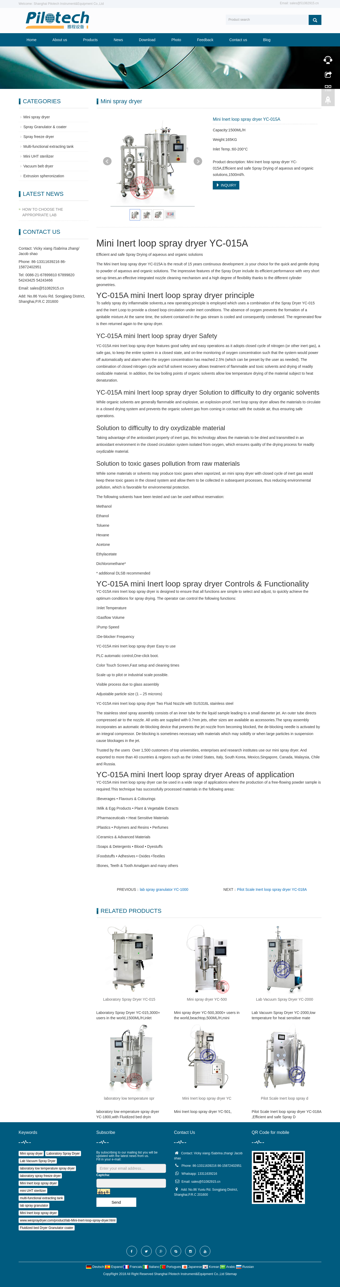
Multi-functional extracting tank (48, 146)
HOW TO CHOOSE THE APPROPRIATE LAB (42, 212)
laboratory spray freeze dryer (40, 1176)
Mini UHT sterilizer (38, 156)
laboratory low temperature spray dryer (47, 1168)
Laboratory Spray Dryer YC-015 (129, 999)
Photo (176, 40)
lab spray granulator (34, 1205)
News (118, 40)
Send (116, 1202)
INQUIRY (226, 185)
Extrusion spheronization (43, 176)
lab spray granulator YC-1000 (164, 889)
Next (198, 161)
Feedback (205, 40)
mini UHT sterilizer (33, 1191)
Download (147, 40)
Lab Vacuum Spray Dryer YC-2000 (284, 999)
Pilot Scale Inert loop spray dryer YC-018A (272, 889)
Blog (266, 40)
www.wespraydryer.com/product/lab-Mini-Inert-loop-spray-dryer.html (67, 1220)
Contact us (238, 40)
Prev (107, 161)
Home (31, 40)
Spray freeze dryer (38, 137)
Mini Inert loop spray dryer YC (206, 1098)
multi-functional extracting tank (41, 1198)
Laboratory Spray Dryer (63, 1153)
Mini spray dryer (36, 117)
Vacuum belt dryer (38, 166)
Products (90, 40)
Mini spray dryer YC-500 (207, 999)
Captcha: (103, 1175)
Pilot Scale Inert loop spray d (284, 1098)
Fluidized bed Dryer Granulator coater (46, 1228)
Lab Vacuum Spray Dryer (38, 1161)
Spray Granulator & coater (45, 127)
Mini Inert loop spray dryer (38, 1183)
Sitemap (231, 1274)
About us (59, 40)
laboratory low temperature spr (129, 1098)
